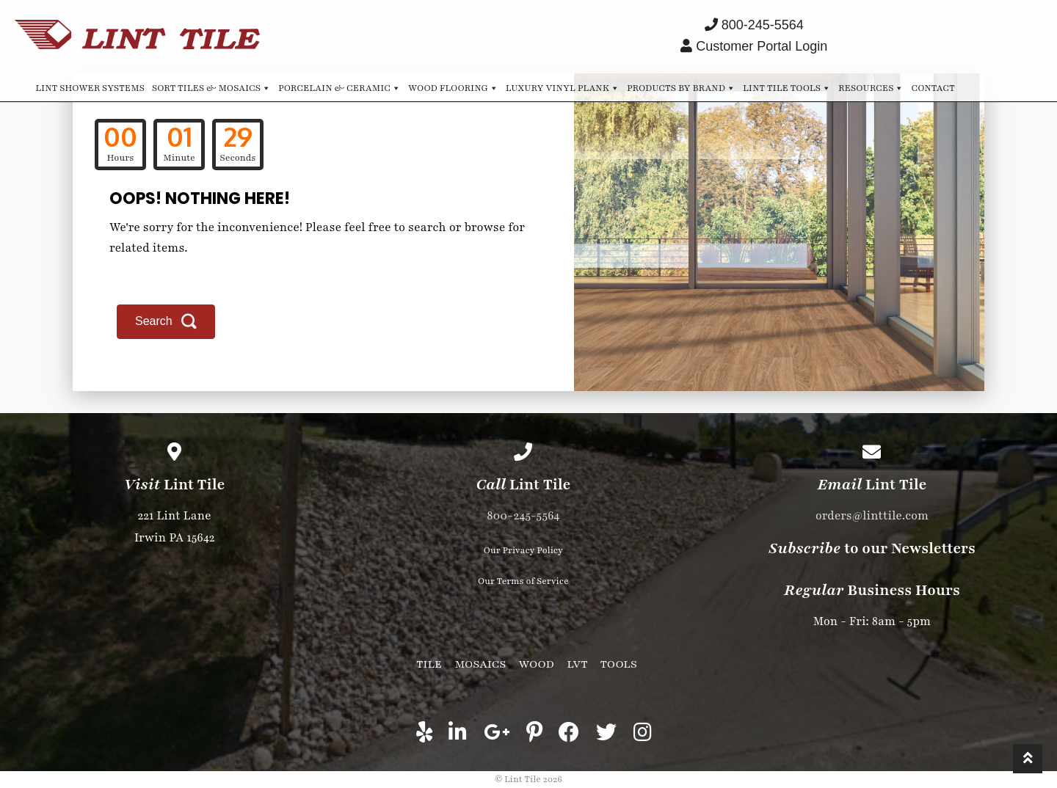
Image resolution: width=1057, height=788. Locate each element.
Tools (618, 664)
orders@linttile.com (872, 516)
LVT (577, 664)
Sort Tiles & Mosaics (211, 87)
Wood (536, 664)
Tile (429, 664)
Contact (932, 88)
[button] (166, 321)
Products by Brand (681, 87)
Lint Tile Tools (787, 87)
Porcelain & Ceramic (339, 87)
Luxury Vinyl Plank (563, 87)
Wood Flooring (453, 87)
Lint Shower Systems (90, 88)
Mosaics (480, 664)
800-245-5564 (523, 516)
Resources (871, 87)
